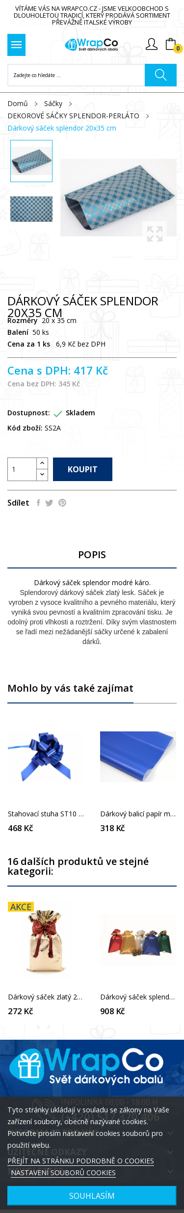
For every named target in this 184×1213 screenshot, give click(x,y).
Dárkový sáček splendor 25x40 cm (138, 997)
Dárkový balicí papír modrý (138, 813)
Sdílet (38, 502)
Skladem (80, 412)
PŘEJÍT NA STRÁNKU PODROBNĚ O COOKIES (80, 1160)
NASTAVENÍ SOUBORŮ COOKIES (63, 1172)
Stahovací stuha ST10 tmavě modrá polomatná (46, 813)
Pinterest (62, 502)
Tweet (49, 502)
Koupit (83, 469)
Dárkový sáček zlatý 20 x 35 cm (46, 997)
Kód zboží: (25, 427)
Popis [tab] (92, 555)
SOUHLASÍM (92, 1195)
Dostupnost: (28, 412)
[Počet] (22, 469)
